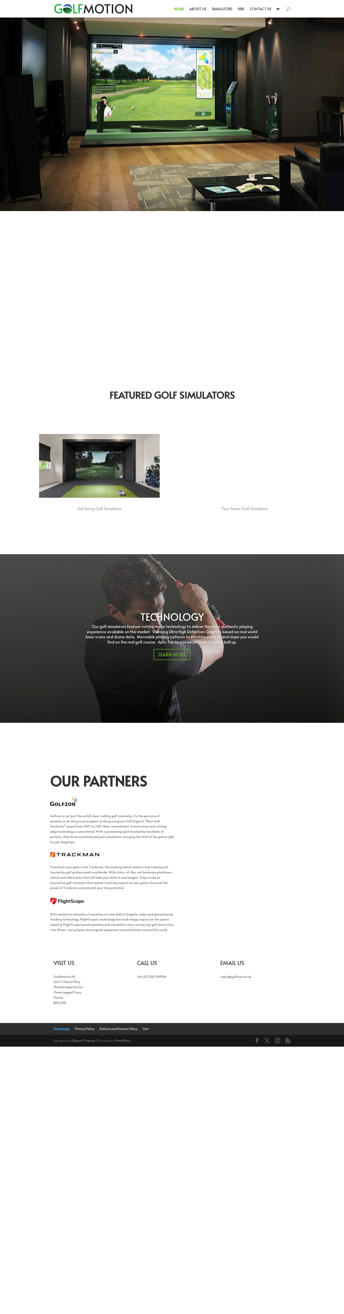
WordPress (122, 1308)
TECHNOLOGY (172, 884)
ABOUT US (197, 9)
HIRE (241, 9)
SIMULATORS (222, 9)
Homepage (62, 1296)
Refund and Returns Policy (118, 1296)
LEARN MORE (172, 922)
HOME (179, 9)
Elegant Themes (83, 1308)
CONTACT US (260, 9)
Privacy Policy (84, 1296)
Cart (146, 1296)
